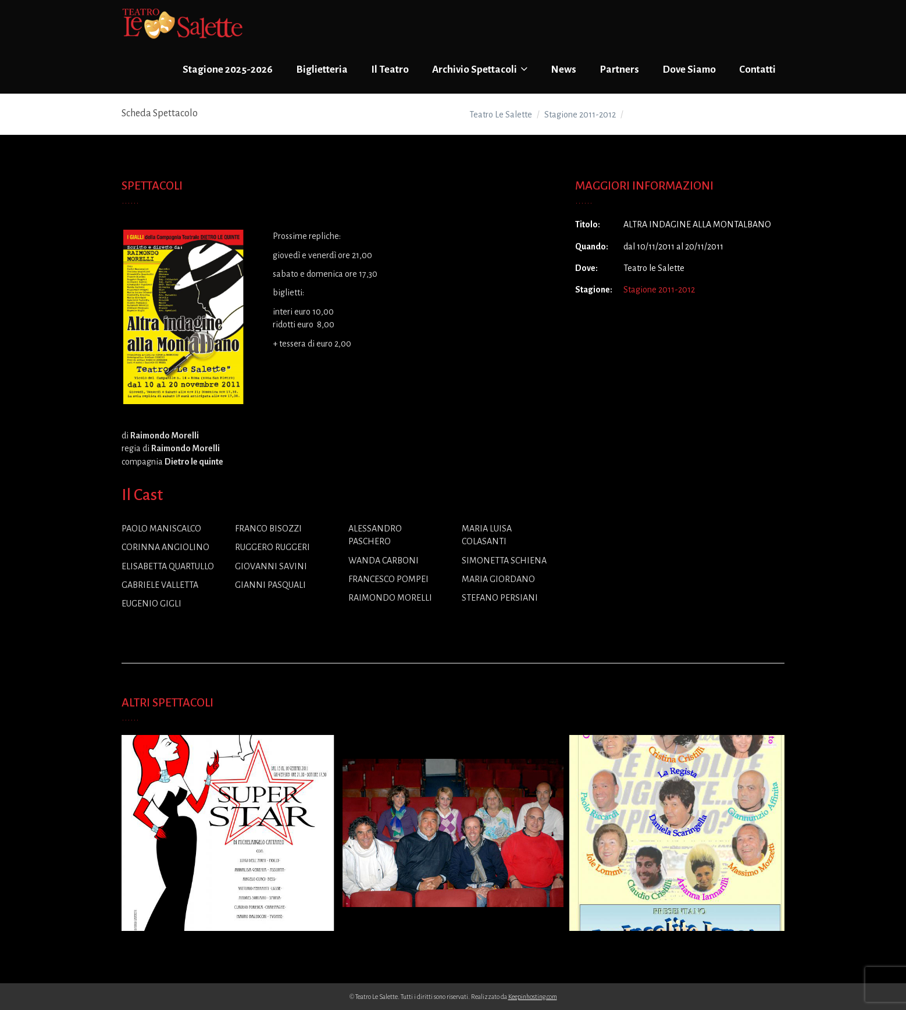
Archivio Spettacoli (479, 69)
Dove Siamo (689, 69)
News (563, 69)
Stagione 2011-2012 (659, 289)
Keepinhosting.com (532, 996)
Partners (619, 69)
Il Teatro (390, 69)
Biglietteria (322, 69)
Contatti (757, 69)
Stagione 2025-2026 (228, 69)
